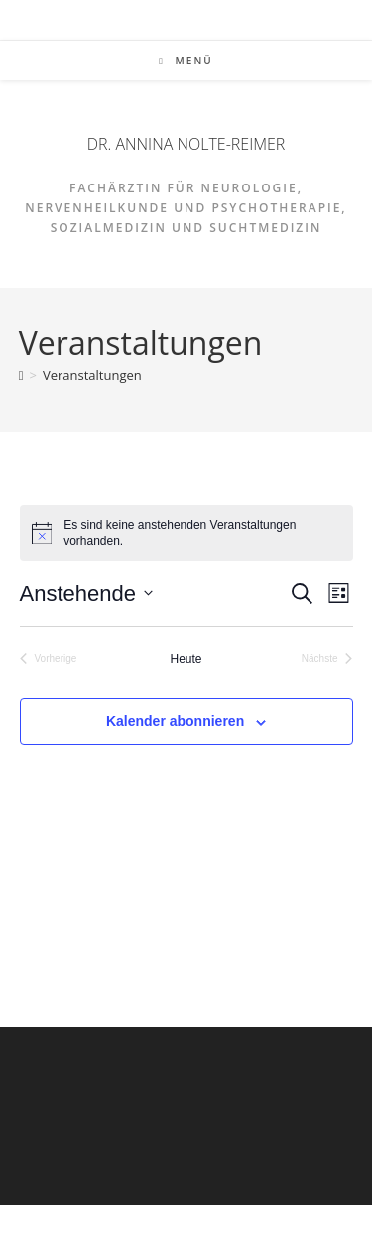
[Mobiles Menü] (185, 60)
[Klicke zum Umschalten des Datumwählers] (86, 593)
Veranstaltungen (92, 375)
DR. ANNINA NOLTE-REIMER (186, 144)
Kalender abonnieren (175, 721)
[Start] (21, 375)
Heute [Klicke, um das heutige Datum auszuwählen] (185, 659)
